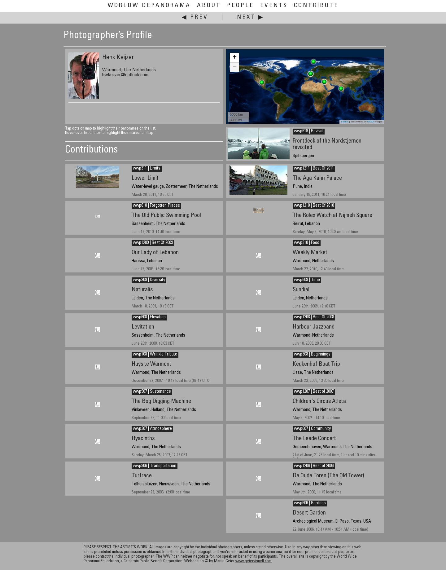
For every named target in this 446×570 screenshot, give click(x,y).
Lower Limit (145, 178)
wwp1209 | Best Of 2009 (153, 243)
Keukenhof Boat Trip (316, 364)
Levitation (143, 327)
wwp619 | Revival (308, 131)
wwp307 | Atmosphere (152, 429)
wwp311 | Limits (146, 168)
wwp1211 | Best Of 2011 (314, 168)
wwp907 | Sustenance (152, 392)
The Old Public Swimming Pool (166, 216)
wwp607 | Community (312, 429)
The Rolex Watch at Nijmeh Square (332, 216)
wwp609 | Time (307, 280)
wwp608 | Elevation (149, 317)
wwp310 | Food (306, 243)
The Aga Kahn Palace (317, 178)
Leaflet (344, 121)
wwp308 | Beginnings (312, 354)
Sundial (301, 290)
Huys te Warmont (151, 364)
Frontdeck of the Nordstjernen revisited (327, 144)
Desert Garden (309, 513)
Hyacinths (143, 439)
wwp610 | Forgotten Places (156, 206)
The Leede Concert (314, 439)
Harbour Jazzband (313, 327)
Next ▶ (250, 17)
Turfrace (142, 476)
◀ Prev (195, 17)
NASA (370, 121)
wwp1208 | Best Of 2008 (314, 317)
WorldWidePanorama (149, 6)
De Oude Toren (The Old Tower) (328, 476)
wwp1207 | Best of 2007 (314, 392)
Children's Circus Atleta (319, 401)
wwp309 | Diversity (149, 280)
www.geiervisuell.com (253, 561)
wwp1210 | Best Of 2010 (314, 206)
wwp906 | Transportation (154, 466)
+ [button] (235, 57)
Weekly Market (310, 253)
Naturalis (142, 290)
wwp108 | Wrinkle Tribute (155, 354)
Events (274, 6)
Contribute (316, 6)
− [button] (235, 67)
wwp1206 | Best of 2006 (314, 466)
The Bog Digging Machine (161, 401)
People (240, 6)
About (209, 6)
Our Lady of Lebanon (155, 253)
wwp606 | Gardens (310, 503)
